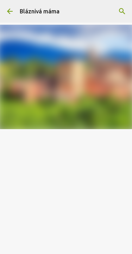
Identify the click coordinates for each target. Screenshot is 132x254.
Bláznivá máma (39, 11)
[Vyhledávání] (122, 11)
